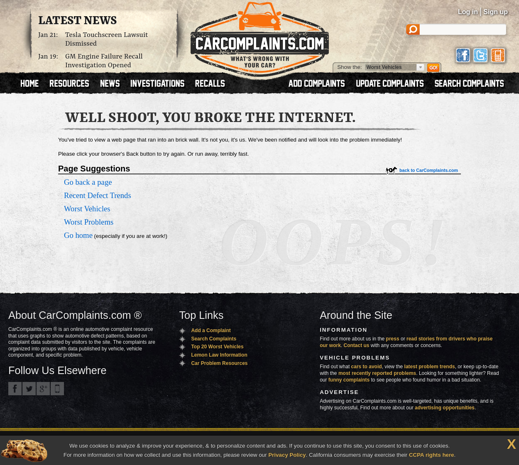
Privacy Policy (287, 455)
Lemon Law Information (219, 355)
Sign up (495, 11)
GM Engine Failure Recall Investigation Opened (104, 61)
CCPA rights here (431, 455)
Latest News (77, 21)
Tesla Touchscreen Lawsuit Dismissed (106, 39)
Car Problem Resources (219, 363)
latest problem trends (429, 367)
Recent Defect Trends (97, 195)
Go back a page (88, 182)
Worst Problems (88, 222)
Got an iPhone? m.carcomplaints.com (57, 388)
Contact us (357, 345)
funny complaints (349, 380)
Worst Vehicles (87, 208)
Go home (78, 235)
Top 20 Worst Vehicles (217, 347)
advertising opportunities (445, 408)
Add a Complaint (210, 330)
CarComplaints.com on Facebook (15, 388)
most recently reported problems (377, 373)
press (392, 339)
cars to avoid (366, 367)
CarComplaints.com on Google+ (43, 388)
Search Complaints (213, 339)
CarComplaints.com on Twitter (29, 388)
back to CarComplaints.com (428, 170)
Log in (468, 11)
